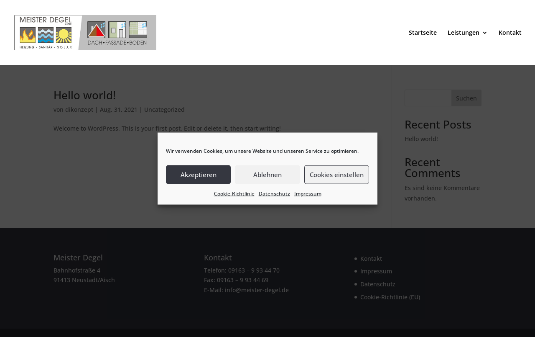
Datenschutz (274, 193)
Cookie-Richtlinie (234, 193)
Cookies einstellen (337, 174)
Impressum (307, 193)
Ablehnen (267, 174)
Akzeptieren (199, 174)
